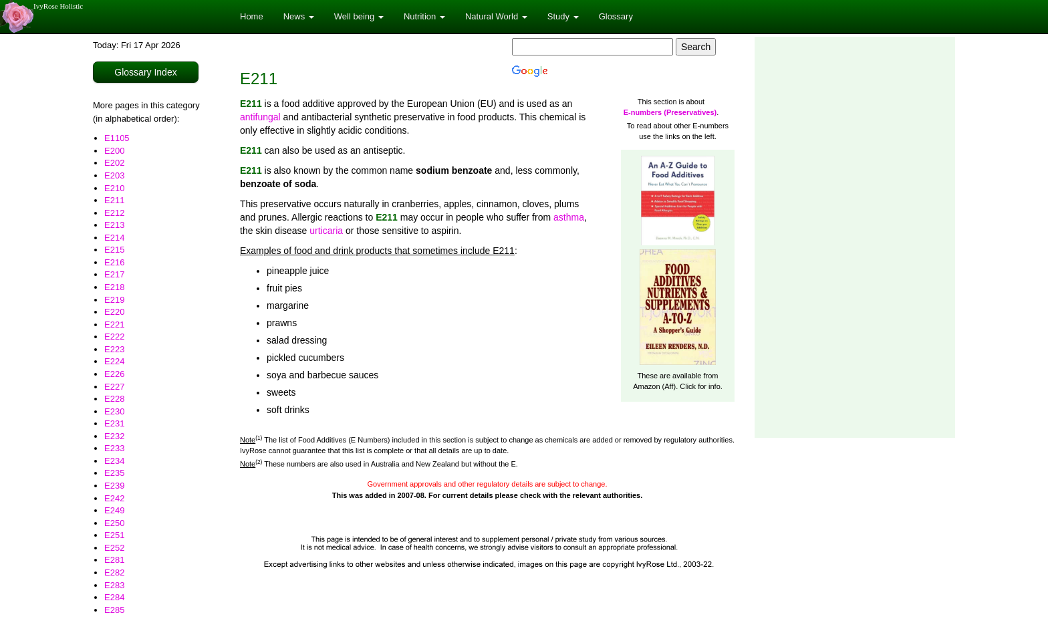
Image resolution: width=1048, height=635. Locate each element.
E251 (114, 535)
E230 (114, 411)
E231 (114, 423)
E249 (114, 510)
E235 (114, 473)
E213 (114, 225)
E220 (114, 312)
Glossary (616, 16)
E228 (114, 399)
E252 (114, 548)
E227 (114, 387)
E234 (114, 461)
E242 (114, 498)
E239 (114, 486)
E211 (114, 200)
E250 (114, 523)
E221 (114, 325)
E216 (114, 262)
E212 (114, 213)
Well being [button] (359, 16)
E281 (114, 560)
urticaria (326, 230)
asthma (568, 217)
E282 (114, 572)
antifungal (260, 117)
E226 (114, 374)
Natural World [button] (496, 16)
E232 (114, 436)
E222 (114, 337)
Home (251, 16)
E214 (114, 238)
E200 (114, 151)
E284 (114, 597)
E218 (114, 287)
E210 (114, 188)
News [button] (298, 16)
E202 (114, 163)
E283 (114, 585)
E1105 (117, 138)
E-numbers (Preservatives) (670, 112)
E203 (114, 175)
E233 (114, 448)
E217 (114, 274)
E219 (114, 300)
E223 (114, 349)
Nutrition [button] (424, 16)
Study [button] (563, 16)
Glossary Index (145, 72)
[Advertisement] (855, 237)
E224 (114, 361)
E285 (114, 610)
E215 (114, 250)
